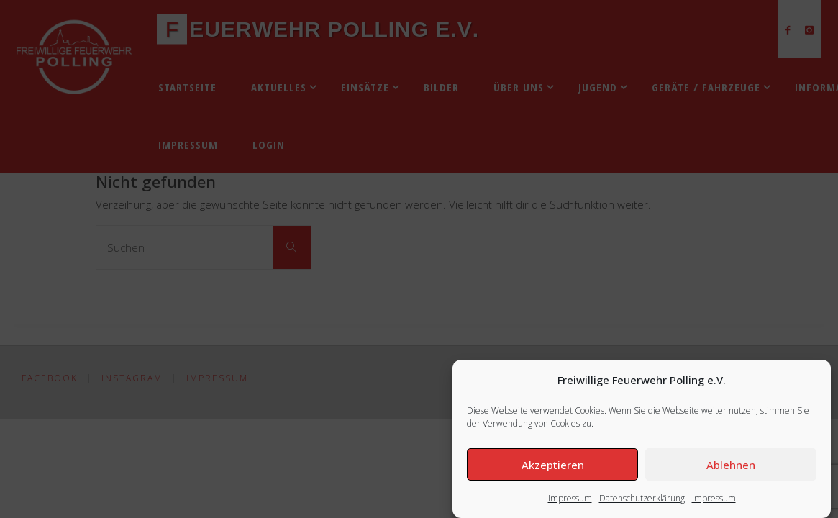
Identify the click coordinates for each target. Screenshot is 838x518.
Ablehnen (730, 465)
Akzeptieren (553, 465)
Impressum (570, 498)
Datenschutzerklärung (642, 498)
